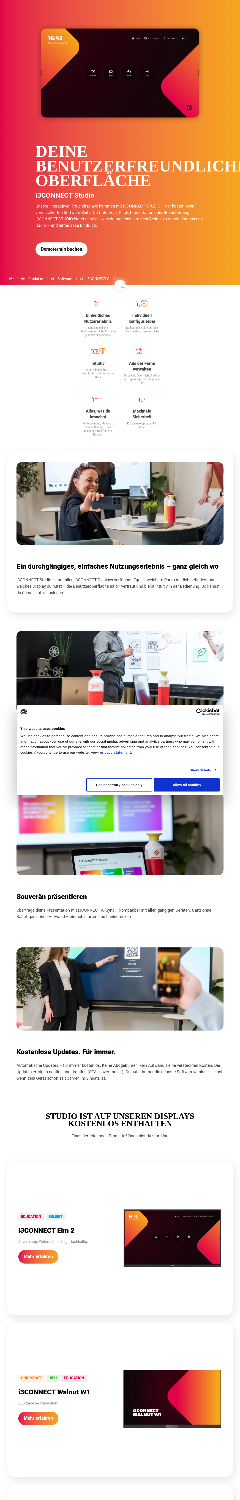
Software (64, 279)
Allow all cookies (187, 785)
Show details (200, 770)
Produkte (35, 279)
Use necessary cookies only (119, 785)
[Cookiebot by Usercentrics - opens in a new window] (200, 711)
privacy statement (115, 752)
